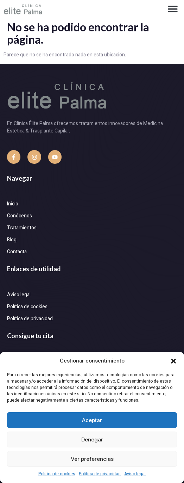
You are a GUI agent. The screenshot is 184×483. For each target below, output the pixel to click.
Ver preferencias (92, 459)
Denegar (92, 439)
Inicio (12, 204)
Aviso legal (135, 474)
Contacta (17, 251)
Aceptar (92, 420)
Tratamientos (22, 227)
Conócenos (19, 215)
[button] (173, 361)
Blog (12, 239)
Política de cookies (56, 474)
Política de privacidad (100, 474)
